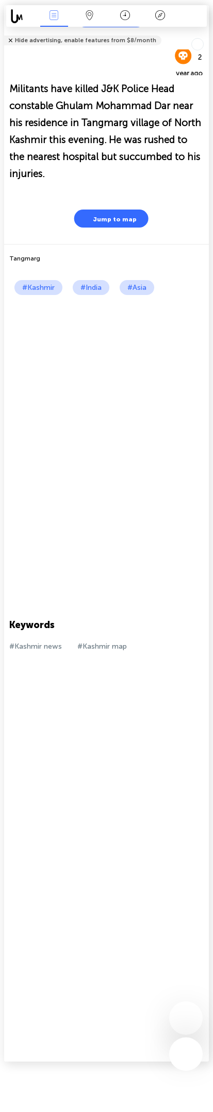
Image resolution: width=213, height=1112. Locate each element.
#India (91, 287)
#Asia (136, 287)
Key (160, 16)
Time (125, 16)
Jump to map (108, 219)
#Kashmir (38, 287)
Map (89, 16)
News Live (54, 16)
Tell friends (204, 33)
